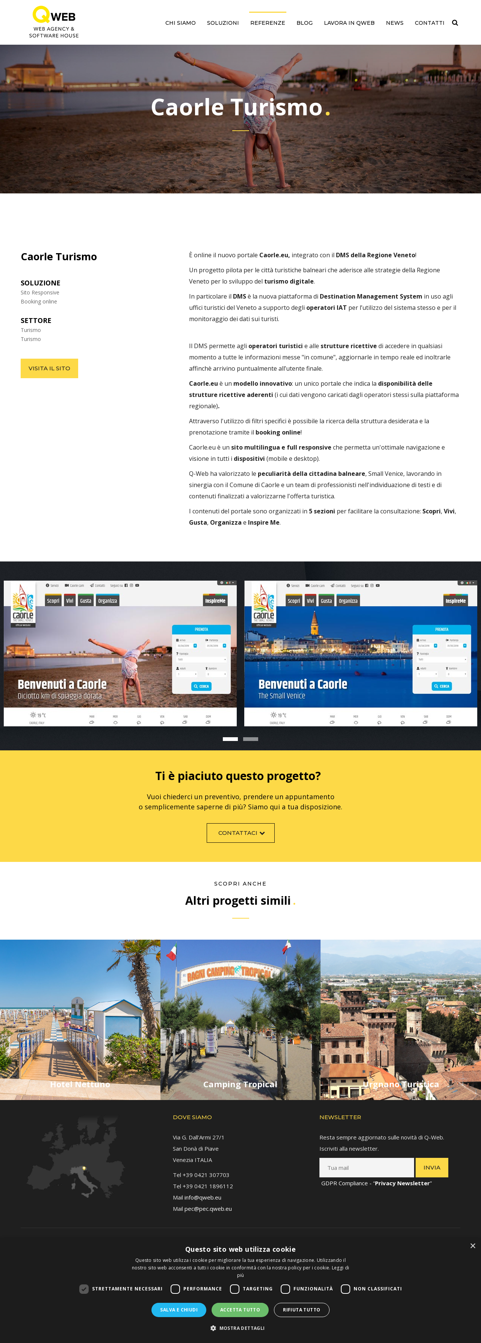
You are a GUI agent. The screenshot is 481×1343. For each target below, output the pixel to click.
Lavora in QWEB (349, 23)
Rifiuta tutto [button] (301, 1310)
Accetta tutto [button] (240, 1310)
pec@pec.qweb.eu (208, 1206)
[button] (240, 1328)
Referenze (267, 23)
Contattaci (242, 835)
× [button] (472, 1246)
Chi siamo (180, 23)
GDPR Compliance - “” (376, 1181)
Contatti (430, 23)
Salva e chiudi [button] (179, 1310)
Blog (304, 23)
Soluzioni (223, 23)
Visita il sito (49, 368)
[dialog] (240, 1290)
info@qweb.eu (203, 1195)
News (395, 23)
